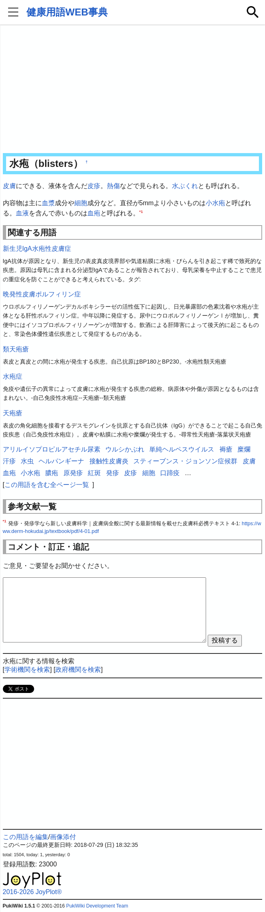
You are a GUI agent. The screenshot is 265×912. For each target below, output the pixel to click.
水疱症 (12, 376)
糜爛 (243, 449)
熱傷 (113, 185)
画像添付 (63, 836)
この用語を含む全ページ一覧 (46, 484)
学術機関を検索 (27, 669)
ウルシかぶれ (124, 449)
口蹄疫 (170, 472)
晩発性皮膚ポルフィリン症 (42, 294)
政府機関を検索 (78, 669)
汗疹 (9, 461)
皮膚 (9, 185)
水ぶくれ (185, 185)
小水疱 (215, 203)
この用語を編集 (25, 836)
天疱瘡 (12, 413)
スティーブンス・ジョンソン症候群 (185, 461)
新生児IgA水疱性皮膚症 (37, 248)
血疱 (93, 213)
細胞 (80, 203)
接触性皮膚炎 (108, 461)
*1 (141, 211)
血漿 (48, 203)
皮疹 (93, 185)
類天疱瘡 (16, 349)
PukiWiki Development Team (97, 906)
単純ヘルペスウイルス (181, 449)
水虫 (27, 461)
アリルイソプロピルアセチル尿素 (51, 449)
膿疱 (51, 472)
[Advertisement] (133, 90)
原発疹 (73, 472)
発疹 (112, 472)
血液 (22, 213)
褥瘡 (225, 449)
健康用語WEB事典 (67, 12)
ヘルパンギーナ (61, 461)
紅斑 (94, 472)
